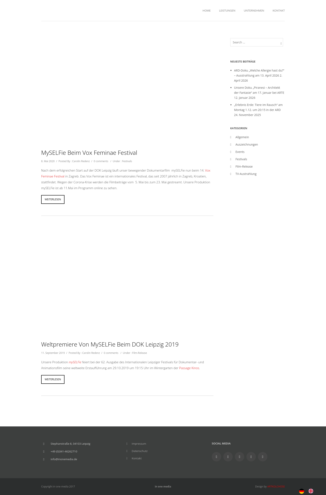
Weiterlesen (53, 199)
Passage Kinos (189, 368)
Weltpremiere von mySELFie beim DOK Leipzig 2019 (110, 344)
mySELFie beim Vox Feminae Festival (89, 152)
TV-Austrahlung (245, 174)
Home (206, 10)
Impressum (139, 444)
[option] (312, 491)
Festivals (127, 161)
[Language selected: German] (308, 490)
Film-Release (139, 353)
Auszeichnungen (246, 144)
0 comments (101, 161)
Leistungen (227, 10)
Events (239, 152)
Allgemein (242, 137)
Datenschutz (140, 451)
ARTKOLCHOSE (276, 486)
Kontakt (279, 10)
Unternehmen (254, 10)
